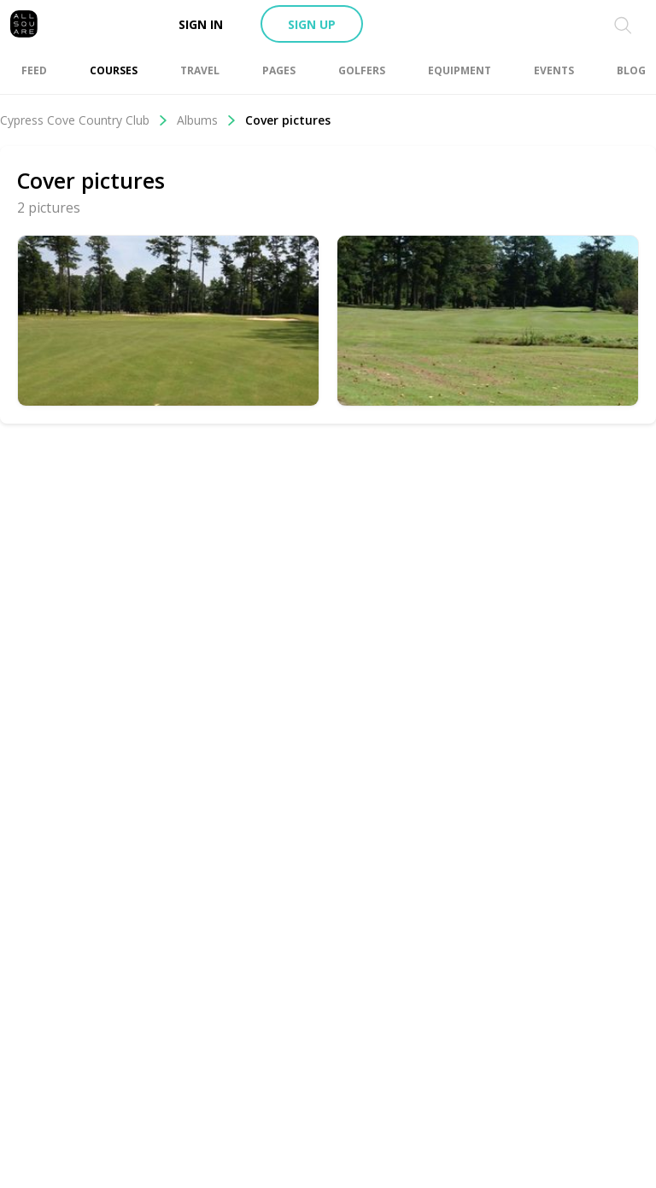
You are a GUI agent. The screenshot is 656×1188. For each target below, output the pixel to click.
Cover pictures (288, 120)
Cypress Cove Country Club (84, 120)
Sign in (201, 24)
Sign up (312, 24)
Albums (207, 120)
